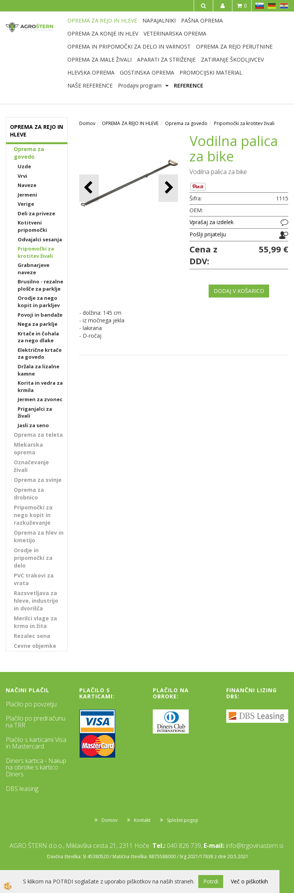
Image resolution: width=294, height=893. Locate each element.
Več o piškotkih (249, 881)
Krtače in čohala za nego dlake (38, 337)
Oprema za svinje (38, 479)
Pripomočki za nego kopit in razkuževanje (33, 515)
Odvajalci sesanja (40, 239)
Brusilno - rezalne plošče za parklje (40, 285)
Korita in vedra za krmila (40, 386)
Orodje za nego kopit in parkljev (39, 301)
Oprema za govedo (29, 152)
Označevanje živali (31, 466)
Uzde (24, 166)
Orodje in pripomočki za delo (33, 558)
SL (259, 5)
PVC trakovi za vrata (34, 579)
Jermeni (27, 194)
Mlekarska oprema (28, 448)
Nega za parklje (37, 323)
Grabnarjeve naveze (33, 269)
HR (284, 5)
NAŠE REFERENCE (90, 85)
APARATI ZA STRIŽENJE (166, 59)
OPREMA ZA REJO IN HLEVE (102, 20)
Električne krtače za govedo (40, 353)
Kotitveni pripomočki (32, 226)
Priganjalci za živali (35, 412)
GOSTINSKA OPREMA (147, 72)
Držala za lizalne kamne (38, 370)
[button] (168, 188)
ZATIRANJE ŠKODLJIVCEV (232, 59)
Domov (87, 123)
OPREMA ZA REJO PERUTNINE (234, 46)
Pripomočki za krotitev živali (36, 252)
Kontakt (142, 820)
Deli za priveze (36, 213)
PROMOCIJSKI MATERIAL (211, 72)
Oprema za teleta (38, 434)
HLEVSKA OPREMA (90, 72)
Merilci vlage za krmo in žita (35, 622)
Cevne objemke (35, 645)
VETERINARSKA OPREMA (175, 33)
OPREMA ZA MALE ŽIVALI (99, 59)
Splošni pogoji (182, 820)
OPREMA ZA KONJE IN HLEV (102, 33)
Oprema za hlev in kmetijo (39, 536)
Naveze (27, 185)
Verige (26, 203)
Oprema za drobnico (29, 493)
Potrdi (210, 881)
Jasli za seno (33, 425)
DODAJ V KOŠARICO (239, 290)
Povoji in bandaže (40, 314)
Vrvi (22, 175)
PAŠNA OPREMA (202, 20)
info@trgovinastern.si (254, 845)
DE (272, 5)
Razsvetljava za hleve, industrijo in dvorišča (36, 600)
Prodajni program (140, 85)
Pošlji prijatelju (207, 234)
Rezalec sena (32, 635)
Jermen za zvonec (40, 399)
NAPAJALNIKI (159, 20)
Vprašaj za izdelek (211, 222)
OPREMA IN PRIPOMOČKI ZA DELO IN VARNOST (129, 46)
